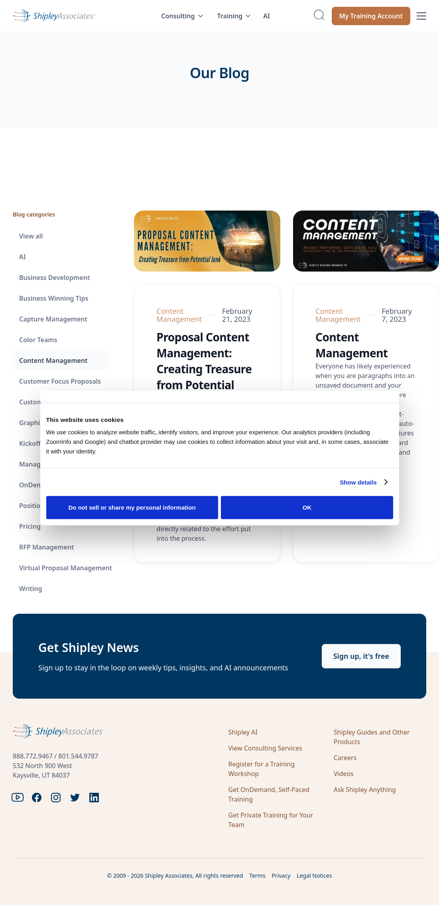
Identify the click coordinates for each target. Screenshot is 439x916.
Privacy (281, 875)
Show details (358, 482)
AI (266, 16)
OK (307, 507)
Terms (257, 875)
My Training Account (371, 16)
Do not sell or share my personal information (132, 507)
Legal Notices (314, 875)
